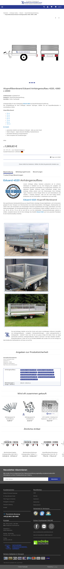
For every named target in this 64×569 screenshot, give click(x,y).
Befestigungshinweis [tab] (23, 172)
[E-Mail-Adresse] (25, 479)
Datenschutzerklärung (30, 473)
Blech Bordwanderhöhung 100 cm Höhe (29, 379)
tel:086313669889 (36, 338)
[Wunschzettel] (52, 7)
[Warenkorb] (58, 7)
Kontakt (5, 507)
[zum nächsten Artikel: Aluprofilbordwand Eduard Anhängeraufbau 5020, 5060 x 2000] (59, 18)
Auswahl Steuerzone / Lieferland (13, 152)
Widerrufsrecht (36, 504)
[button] (44, 7)
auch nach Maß (52, 196)
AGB (34, 493)
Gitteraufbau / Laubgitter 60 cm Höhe (28, 369)
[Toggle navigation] (2, 7)
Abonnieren (54, 479)
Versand (16, 150)
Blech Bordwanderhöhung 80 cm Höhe (46, 377)
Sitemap (35, 496)
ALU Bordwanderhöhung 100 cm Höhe (46, 374)
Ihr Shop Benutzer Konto (9, 496)
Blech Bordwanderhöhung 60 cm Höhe (29, 377)
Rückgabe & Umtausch (8, 501)
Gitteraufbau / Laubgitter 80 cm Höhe (45, 369)
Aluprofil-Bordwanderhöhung (16, 97)
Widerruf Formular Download (10, 493)
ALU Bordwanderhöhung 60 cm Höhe (46, 372)
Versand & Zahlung (8, 504)
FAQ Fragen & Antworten (9, 499)
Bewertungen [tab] (37, 172)
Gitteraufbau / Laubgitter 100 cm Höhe (29, 372)
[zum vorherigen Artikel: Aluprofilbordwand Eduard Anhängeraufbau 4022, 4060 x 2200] (55, 18)
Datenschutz (36, 502)
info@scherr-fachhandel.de (13, 340)
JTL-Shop (55, 566)
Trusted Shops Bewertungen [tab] (13, 175)
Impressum (36, 499)
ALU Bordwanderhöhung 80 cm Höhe (28, 374)
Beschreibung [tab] (8, 172)
